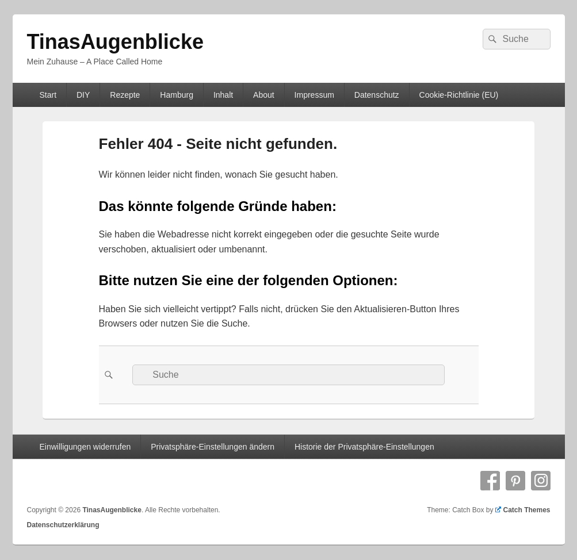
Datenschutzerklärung (63, 525)
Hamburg (176, 94)
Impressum (314, 94)
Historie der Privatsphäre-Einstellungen (364, 446)
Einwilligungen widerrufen (85, 446)
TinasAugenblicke (115, 41)
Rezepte (125, 94)
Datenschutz (376, 94)
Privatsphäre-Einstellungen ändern (212, 446)
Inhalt (223, 94)
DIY (83, 94)
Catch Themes (523, 510)
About (263, 94)
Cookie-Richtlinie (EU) (459, 94)
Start (47, 94)
